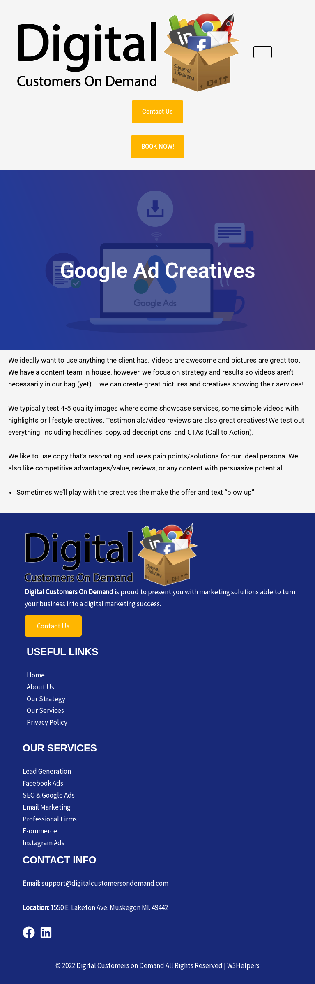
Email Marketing (47, 807)
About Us (40, 686)
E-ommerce (40, 830)
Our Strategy (46, 698)
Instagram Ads (43, 842)
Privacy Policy (47, 722)
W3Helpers (243, 965)
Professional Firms (50, 818)
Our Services (45, 710)
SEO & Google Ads (49, 795)
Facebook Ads (43, 783)
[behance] (46, 932)
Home (36, 674)
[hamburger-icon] (262, 52)
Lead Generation (47, 771)
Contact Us (53, 625)
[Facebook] (29, 932)
